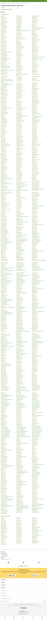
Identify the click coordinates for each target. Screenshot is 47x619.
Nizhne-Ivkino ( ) (19, 262)
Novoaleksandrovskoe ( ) (21, 270)
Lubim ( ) (3, 215)
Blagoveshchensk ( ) (19, 54)
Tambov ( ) (3, 420)
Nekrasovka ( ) (4, 257)
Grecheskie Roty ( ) (20, 121)
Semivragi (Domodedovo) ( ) (6, 365)
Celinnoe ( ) (19, 67)
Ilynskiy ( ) (34, 130)
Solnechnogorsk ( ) (36, 395)
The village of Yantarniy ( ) (20, 435)
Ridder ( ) (34, 533)
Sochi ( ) (18, 385)
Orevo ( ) (3, 296)
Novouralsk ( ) (4, 284)
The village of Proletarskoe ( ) (36, 431)
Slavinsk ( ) (19, 381)
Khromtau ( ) (19, 529)
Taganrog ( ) (3, 419)
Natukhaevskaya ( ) (20, 253)
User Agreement (4, 595)
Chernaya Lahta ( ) (36, 74)
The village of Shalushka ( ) (20, 432)
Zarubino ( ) (34, 500)
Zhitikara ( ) (34, 542)
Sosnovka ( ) (35, 398)
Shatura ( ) (3, 374)
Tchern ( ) (18, 423)
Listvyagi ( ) (34, 211)
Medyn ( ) (3, 228)
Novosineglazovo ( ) (36, 282)
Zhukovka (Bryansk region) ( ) (21, 508)
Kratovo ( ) (19, 192)
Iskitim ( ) (3, 134)
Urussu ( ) (18, 453)
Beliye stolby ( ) (35, 46)
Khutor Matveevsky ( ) (35, 154)
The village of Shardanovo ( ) (36, 432)
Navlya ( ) (34, 253)
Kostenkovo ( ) (19, 178)
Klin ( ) (2, 165)
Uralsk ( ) (2, 541)
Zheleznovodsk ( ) (4, 506)
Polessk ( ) (3, 320)
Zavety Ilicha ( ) (19, 501)
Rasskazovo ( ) (4, 337)
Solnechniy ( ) (35, 394)
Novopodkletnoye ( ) (5, 278)
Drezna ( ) (19, 92)
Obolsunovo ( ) (19, 288)
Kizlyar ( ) (18, 163)
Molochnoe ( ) (4, 236)
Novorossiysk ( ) (19, 278)
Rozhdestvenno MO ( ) (20, 346)
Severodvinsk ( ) (35, 370)
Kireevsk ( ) (3, 158)
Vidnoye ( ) (3, 469)
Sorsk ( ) (3, 398)
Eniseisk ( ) (3, 105)
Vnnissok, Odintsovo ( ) (36, 472)
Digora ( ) (34, 524)
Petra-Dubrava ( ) (4, 311)
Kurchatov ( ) (4, 199)
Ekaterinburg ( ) (34, 98)
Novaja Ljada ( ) (19, 267)
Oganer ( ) (3, 291)
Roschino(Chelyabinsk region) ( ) (38, 342)
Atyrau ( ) (18, 521)
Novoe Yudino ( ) (35, 274)
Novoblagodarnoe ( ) (5, 272)
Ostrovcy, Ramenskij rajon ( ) (6, 299)
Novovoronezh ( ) (20, 284)
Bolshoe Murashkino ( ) (5, 58)
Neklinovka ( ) (35, 256)
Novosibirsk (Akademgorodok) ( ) (7, 280)
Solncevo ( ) (19, 394)
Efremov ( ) (34, 97)
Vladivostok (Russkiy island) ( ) (22, 472)
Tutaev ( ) (3, 447)
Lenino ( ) (18, 204)
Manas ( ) (34, 223)
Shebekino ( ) (19, 374)
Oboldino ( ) (35, 287)
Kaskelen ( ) (35, 528)
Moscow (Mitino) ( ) (4, 240)
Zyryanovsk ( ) (4, 544)
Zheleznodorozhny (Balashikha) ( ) (7, 505)
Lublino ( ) (19, 215)
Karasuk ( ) (3, 149)
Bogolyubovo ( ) (19, 55)
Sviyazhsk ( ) (34, 416)
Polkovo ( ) (34, 320)
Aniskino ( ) (34, 25)
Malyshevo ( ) (4, 223)
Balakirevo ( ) (3, 39)
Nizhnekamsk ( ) (35, 262)
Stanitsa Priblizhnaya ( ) (5, 404)
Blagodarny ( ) (4, 54)
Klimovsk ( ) (35, 163)
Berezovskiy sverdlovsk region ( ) (6, 51)
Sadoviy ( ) (34, 353)
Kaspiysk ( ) (34, 150)
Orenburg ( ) (34, 295)
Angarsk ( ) (3, 25)
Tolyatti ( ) (18, 439)
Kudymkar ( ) (18, 196)
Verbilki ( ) (19, 464)
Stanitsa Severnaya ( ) (20, 404)
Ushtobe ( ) (19, 541)
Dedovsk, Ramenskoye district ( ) (7, 84)
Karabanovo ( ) (3, 147)
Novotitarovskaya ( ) (5, 283)
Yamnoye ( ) (4, 489)
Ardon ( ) (3, 29)
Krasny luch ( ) (35, 190)
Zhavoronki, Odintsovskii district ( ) (38, 504)
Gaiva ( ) (3, 110)
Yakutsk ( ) (18, 488)
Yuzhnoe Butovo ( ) (20, 497)
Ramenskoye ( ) (35, 334)
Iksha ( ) (3, 130)
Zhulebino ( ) (19, 509)
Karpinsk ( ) (34, 149)
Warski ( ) (3, 485)
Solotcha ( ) (34, 396)
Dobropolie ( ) (4, 89)
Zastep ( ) (3, 501)
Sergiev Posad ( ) (19, 366)
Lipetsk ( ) (18, 209)
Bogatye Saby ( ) (4, 55)
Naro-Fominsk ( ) (35, 252)
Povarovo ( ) (35, 323)
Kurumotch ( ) (19, 200)
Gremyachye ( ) (4, 122)
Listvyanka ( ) (4, 212)
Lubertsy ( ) (34, 213)
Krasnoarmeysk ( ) (35, 183)
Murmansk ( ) (34, 245)
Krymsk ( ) (3, 195)
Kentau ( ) (3, 529)
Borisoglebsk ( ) (34, 58)
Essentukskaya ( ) (4, 106)
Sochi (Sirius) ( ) (4, 390)
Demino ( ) (34, 84)
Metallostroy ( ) (35, 229)
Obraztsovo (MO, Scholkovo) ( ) (37, 288)
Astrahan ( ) (34, 33)
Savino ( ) (18, 361)
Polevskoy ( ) (19, 320)
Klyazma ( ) (34, 165)
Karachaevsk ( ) (19, 147)
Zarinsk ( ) (19, 500)
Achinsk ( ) (3, 17)
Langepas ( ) (35, 203)
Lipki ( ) (34, 209)
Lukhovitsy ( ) (4, 216)
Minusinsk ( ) (19, 233)
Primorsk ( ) (19, 325)
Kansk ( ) (33, 146)
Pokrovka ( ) (35, 319)
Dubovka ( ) (19, 93)
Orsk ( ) (18, 296)
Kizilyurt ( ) (3, 163)
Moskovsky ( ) (4, 244)
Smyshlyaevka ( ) (19, 383)
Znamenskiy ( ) (35, 510)
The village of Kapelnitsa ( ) (36, 428)
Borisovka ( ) (19, 59)
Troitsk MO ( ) (4, 443)
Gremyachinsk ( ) (35, 121)
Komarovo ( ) (35, 171)
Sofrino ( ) (3, 392)
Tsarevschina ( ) (35, 443)
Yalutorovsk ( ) (35, 488)
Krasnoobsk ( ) (19, 187)
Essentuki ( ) (34, 105)
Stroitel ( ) (18, 411)
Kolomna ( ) (3, 170)
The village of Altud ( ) (4, 427)
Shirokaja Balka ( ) (4, 377)
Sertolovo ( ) (19, 369)
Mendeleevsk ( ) (4, 229)
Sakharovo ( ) (34, 354)
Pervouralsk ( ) (34, 308)
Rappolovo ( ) (19, 336)
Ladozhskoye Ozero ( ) (5, 203)
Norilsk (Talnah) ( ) (35, 266)
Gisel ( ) (34, 114)
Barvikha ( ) (3, 42)
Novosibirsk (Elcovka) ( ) (20, 280)
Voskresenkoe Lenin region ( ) (21, 481)
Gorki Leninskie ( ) (35, 117)
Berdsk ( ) (3, 50)
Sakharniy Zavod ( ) (20, 354)
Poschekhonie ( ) (20, 323)
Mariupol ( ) (3, 224)
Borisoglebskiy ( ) (4, 59)
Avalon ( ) (3, 34)
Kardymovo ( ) (19, 149)
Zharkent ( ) (3, 542)
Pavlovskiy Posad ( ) (5, 304)
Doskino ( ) (3, 92)
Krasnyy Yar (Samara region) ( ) (6, 192)
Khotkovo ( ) (19, 154)
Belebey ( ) (19, 45)
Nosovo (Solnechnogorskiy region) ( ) (7, 267)
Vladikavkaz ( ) (34, 469)
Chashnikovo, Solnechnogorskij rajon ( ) (8, 70)
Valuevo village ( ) (4, 461)
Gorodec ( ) (19, 118)
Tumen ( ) (18, 445)
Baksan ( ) (3, 38)
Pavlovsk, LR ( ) (19, 303)
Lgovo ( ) (18, 208)
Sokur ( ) (34, 392)
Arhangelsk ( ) (18, 29)
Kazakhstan (3, 7)
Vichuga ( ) (34, 468)
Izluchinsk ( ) (35, 137)
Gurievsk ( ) (34, 125)
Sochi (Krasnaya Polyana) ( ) (21, 387)
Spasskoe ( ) (4, 402)
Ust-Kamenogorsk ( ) (36, 541)
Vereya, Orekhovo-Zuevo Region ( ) (7, 465)
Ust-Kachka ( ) (35, 457)
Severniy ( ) (3, 370)
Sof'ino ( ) (34, 390)
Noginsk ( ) (34, 265)
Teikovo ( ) (3, 424)
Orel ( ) (17, 295)
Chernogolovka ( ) (4, 76)
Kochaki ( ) (19, 166)
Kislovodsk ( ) (18, 162)
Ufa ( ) (33, 449)
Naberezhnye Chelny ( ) (20, 249)
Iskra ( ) (18, 134)
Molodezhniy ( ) (19, 236)
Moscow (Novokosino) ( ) (36, 240)
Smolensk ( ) (34, 382)
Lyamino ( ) (3, 217)
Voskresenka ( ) (4, 481)
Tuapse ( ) (34, 444)
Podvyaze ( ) (19, 319)
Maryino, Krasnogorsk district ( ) (37, 224)
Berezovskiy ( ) (35, 50)
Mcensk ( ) (34, 225)
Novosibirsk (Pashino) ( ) (5, 282)
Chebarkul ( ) (19, 70)
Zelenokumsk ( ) (19, 504)
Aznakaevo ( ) (34, 34)
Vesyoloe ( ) (19, 468)
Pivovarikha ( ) (19, 315)
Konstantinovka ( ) (4, 175)
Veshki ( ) (3, 468)
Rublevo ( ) (34, 346)
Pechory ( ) (18, 304)
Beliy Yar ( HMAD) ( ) (20, 46)
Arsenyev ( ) (4, 31)
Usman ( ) (18, 455)
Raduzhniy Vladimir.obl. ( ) (5, 334)
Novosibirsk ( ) (34, 279)
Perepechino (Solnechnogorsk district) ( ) (8, 307)
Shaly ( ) (33, 373)
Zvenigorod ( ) (4, 512)
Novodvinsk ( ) (19, 274)
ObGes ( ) (3, 287)
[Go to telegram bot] (23, 562)
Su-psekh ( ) (19, 412)
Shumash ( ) (34, 377)
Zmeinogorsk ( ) (4, 510)
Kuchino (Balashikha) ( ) (36, 195)
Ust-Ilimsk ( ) (19, 457)
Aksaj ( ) (34, 18)
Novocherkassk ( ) (35, 272)
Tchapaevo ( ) (4, 423)
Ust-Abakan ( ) (4, 457)
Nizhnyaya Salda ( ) (20, 265)
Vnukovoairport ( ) (19, 473)
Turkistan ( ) (34, 540)
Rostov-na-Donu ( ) (35, 345)
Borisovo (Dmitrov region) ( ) (37, 59)
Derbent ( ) (19, 85)
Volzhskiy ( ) (34, 477)
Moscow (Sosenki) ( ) (36, 241)
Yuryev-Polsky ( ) (20, 496)
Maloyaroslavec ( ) (35, 221)
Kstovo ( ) (18, 195)
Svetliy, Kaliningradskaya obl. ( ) (37, 415)
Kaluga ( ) (34, 142)
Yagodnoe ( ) (34, 485)
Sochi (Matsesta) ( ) (35, 389)
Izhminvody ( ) (19, 137)
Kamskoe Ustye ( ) (36, 145)
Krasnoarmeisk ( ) (20, 183)
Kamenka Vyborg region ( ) (6, 145)
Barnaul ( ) (18, 41)
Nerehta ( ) (34, 257)
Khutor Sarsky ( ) (4, 155)
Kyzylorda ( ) (4, 532)
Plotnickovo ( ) (19, 316)
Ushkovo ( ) (34, 453)
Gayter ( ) (18, 113)
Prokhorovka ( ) (35, 327)
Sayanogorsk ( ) (35, 361)
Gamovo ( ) (19, 110)
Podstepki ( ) (3, 319)
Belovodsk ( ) (35, 47)
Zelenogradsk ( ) (4, 504)
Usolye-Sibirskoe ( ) (4, 456)
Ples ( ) (34, 315)
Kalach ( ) (3, 141)
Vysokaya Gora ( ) (35, 484)
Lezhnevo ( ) (35, 207)
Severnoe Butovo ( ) (20, 370)
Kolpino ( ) (18, 170)
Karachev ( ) (35, 147)
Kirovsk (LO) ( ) (19, 159)
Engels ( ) (34, 104)
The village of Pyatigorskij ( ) (5, 432)
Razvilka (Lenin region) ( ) (36, 337)
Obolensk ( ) (4, 288)
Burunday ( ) (19, 524)
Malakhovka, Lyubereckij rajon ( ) (22, 221)
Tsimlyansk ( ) (4, 444)
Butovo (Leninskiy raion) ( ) (5, 66)
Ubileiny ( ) (19, 448)
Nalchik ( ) (18, 252)
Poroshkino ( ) (3, 323)
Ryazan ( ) (34, 349)
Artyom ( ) (3, 33)
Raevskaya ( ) (18, 334)
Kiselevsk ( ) (4, 162)
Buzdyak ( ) (34, 66)
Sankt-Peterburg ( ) (19, 358)
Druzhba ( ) (34, 92)
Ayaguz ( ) (34, 521)
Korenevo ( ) (34, 175)
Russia (17, 7)
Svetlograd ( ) (19, 416)
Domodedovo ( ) (4, 90)
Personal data (3, 590)
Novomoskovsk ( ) (35, 276)
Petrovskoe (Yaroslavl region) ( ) (6, 312)
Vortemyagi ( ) (35, 480)
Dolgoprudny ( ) (35, 89)
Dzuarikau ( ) (19, 97)
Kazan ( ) (18, 151)
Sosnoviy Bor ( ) (19, 398)
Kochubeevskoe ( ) (5, 167)
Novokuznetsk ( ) (4, 276)
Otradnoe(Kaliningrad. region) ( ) (7, 300)
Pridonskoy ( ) (35, 324)
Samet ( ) (34, 357)
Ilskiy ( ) (18, 130)
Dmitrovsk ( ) (19, 88)
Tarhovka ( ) (19, 420)
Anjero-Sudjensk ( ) (4, 26)
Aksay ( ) (18, 517)
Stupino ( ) (3, 412)
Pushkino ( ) (4, 331)
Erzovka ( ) (19, 105)
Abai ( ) (3, 517)
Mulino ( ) (3, 245)
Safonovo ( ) (4, 354)
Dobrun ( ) (18, 89)
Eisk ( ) (17, 98)
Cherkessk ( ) (3, 74)
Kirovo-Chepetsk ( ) (4, 159)
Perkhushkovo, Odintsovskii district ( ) (38, 307)
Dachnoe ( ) (18, 80)
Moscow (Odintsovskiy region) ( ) (7, 241)
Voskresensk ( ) (34, 481)
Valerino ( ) (34, 460)
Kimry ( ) (18, 155)
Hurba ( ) (3, 129)
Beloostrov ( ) (3, 47)
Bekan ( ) (34, 43)
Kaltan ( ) (18, 142)
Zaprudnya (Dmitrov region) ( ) (6, 500)
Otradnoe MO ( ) (35, 299)
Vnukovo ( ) (3, 473)
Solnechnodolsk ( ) (20, 395)
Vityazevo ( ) (19, 469)
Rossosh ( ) (3, 345)
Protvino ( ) (34, 328)
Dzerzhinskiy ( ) (35, 96)
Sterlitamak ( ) (35, 408)
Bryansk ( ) (18, 62)
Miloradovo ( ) (35, 232)
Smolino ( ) (3, 383)
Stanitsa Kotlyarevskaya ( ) (20, 403)
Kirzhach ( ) (19, 161)
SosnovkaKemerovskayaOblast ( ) (6, 399)
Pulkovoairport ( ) (19, 329)
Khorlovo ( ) (3, 154)
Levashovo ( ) (18, 207)
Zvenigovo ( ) (19, 512)
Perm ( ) (2, 308)
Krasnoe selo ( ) (4, 186)
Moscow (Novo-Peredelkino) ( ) (21, 240)
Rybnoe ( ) (34, 350)
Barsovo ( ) (34, 41)
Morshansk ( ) (35, 237)
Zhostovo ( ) (3, 508)
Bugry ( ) (33, 62)
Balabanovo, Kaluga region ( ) (21, 38)
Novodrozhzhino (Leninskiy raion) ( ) (7, 274)
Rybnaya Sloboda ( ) (20, 350)
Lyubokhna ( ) (4, 219)
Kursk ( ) (2, 200)
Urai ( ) (34, 452)
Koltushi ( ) (3, 171)
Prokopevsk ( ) (4, 328)
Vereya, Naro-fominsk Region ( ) (38, 464)
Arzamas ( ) (18, 33)
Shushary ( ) (34, 378)
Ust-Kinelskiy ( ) (4, 459)
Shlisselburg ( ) (19, 377)
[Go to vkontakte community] (8, 562)
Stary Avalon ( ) (3, 408)
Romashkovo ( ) (19, 342)
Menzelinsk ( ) (19, 229)
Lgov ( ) (3, 208)
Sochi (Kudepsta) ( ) (36, 387)
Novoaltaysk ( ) (35, 270)
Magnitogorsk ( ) (4, 220)
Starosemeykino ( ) (36, 407)
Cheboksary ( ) (34, 70)
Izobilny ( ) (3, 138)
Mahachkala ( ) (19, 220)
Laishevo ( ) (18, 203)
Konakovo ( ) (3, 174)
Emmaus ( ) (3, 104)
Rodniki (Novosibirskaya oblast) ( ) (22, 341)
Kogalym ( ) (19, 167)
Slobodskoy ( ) (19, 382)
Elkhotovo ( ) (19, 102)
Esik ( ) (18, 525)
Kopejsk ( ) (19, 175)
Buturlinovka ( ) (19, 66)
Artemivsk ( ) (34, 31)
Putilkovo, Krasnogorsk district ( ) (37, 331)
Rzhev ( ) (2, 353)
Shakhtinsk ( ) (4, 536)
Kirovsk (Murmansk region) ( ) (36, 159)
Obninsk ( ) (18, 287)
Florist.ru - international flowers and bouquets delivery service (23, 612)
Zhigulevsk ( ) (34, 506)
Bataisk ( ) (34, 42)
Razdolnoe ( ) (19, 337)
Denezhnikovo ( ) (4, 85)
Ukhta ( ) (18, 451)
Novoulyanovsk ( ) (35, 283)
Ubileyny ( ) (34, 448)
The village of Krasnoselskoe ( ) (6, 431)
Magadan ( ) (34, 219)
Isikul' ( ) (34, 133)
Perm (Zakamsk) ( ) (20, 308)
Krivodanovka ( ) (35, 192)
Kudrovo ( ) (3, 196)
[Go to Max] (38, 562)
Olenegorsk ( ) (35, 292)
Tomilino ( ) (3, 440)
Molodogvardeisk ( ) (36, 236)
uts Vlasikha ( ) (4, 513)
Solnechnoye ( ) (4, 396)
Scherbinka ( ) (35, 362)
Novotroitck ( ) (19, 283)
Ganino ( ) (34, 110)
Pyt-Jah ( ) (19, 333)
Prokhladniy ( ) (19, 327)
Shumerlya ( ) (4, 378)
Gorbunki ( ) (3, 117)
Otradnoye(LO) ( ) (19, 300)
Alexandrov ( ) (4, 22)
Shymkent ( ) (35, 536)
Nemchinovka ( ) (19, 257)
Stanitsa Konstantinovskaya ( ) (6, 403)
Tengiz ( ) (3, 540)
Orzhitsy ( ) (34, 296)
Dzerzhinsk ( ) (18, 96)
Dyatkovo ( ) (4, 96)
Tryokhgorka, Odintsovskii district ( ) (22, 443)
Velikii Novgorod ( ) (4, 464)
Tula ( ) (2, 445)
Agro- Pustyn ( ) (4, 18)
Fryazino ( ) (3, 109)
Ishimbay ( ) (18, 133)
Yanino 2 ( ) (34, 489)
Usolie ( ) (34, 455)
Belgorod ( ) (34, 45)
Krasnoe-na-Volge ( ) (20, 186)
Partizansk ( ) (4, 303)
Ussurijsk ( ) (34, 456)
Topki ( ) (34, 440)
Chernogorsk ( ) (19, 76)
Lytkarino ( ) (34, 217)
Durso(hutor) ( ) (19, 94)
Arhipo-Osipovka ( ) (36, 29)
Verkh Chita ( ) (19, 465)
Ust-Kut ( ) (18, 459)
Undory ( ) (19, 452)
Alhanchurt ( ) (34, 22)
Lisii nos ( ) (3, 211)
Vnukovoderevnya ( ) (36, 473)
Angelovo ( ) (19, 25)
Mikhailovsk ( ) (19, 232)
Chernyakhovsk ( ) (35, 76)
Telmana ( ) (34, 424)
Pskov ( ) (2, 329)
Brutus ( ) (3, 62)
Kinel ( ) (3, 157)
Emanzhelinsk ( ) (35, 102)
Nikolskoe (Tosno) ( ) (5, 262)
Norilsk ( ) (3, 266)
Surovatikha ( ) (4, 415)
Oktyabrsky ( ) (4, 292)
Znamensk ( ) (19, 510)
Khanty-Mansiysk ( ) (19, 153)
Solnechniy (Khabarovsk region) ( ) (7, 395)
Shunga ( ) (18, 378)
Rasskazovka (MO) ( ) (36, 336)
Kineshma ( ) (18, 157)
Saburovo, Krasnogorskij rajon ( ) (22, 353)
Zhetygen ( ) (19, 542)
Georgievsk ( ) (19, 114)
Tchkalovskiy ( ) (35, 423)
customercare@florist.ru (5, 559)
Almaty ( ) (18, 520)
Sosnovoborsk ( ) (19, 399)
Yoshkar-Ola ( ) (34, 492)
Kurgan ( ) (18, 199)
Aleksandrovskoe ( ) (5, 21)
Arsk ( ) (18, 31)
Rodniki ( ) (3, 341)
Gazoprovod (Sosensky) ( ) (36, 113)
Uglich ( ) (3, 451)
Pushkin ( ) (34, 329)
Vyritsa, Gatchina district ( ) (21, 484)
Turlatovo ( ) (34, 445)
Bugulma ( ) (3, 63)
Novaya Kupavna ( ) (36, 267)
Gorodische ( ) (35, 118)
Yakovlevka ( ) (4, 488)
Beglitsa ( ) (19, 43)
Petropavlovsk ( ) (19, 533)
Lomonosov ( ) (35, 212)
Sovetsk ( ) (34, 399)
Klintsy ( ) (18, 165)
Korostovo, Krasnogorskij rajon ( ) (6, 178)
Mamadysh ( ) (19, 223)
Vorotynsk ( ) (4, 480)
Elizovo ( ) (3, 102)
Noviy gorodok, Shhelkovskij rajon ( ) (38, 269)
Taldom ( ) (34, 419)
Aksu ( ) (34, 517)
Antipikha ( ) (19, 26)
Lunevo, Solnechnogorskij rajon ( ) (22, 216)
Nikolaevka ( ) (19, 260)
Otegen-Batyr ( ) (35, 532)
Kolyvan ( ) (19, 171)
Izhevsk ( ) (3, 137)
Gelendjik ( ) (3, 114)
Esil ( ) (33, 525)
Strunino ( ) (34, 411)
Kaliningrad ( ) (3, 142)
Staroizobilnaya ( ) (20, 407)
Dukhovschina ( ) (4, 94)
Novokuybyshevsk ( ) (36, 275)
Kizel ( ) (34, 162)
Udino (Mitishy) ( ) (20, 449)
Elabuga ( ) (3, 100)
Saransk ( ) (34, 358)
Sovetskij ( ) (18, 400)
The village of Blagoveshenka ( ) (21, 427)
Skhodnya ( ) (3, 381)
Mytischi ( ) (3, 249)
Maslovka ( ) (4, 225)
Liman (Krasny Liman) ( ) (5, 209)
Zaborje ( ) (34, 497)
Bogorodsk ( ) (35, 55)
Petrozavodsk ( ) (19, 312)
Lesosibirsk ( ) (3, 207)
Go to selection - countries (6, 9)
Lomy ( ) (3, 213)
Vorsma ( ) (19, 480)
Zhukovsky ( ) (4, 509)
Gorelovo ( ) (19, 117)
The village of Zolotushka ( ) (36, 436)
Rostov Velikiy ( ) (19, 345)
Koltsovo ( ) (34, 170)
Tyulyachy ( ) (4, 448)
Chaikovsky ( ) (34, 67)
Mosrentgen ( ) (19, 244)
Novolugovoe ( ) (19, 276)
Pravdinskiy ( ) (19, 324)
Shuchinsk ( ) (19, 536)
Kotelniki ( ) (18, 179)
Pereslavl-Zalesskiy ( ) (20, 307)
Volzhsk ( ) (18, 477)
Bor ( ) (18, 58)
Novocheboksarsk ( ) (20, 272)
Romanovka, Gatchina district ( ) (37, 341)
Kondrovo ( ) (35, 174)
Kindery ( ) (34, 155)
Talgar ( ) (34, 537)
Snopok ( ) (3, 385)
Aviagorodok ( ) (19, 34)
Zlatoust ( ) (34, 509)
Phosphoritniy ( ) (35, 312)
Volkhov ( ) (3, 476)
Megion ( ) (19, 228)
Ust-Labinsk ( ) (35, 459)
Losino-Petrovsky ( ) (20, 213)
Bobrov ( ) (34, 54)
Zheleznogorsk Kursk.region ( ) (37, 505)
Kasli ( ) (18, 150)
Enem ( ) (18, 104)
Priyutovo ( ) (4, 327)
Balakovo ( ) (18, 39)
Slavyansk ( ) (35, 381)
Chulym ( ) (19, 79)
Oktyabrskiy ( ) (35, 291)
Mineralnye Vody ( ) (5, 233)
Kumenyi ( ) (34, 196)
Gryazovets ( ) (35, 122)
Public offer (3, 593)
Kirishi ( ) (18, 158)
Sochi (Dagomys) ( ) (5, 386)
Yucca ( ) (2, 493)
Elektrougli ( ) (19, 101)
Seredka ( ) (18, 365)
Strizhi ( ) (3, 411)
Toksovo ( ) (3, 439)
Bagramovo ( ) (4, 37)
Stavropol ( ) (18, 408)
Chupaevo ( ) (34, 79)
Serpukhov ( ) (3, 369)
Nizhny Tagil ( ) (3, 265)
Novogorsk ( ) (3, 275)
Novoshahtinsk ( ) (20, 279)
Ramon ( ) (3, 336)
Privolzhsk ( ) (35, 325)
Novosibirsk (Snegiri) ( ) (20, 282)
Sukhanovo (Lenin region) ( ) (37, 412)
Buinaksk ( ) (35, 63)
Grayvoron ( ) (4, 121)
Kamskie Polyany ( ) (20, 145)
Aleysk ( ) (18, 22)
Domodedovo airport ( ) (20, 90)
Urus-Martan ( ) (4, 453)
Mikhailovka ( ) (4, 232)
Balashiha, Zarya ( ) (36, 39)
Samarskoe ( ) (19, 357)
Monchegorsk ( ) (4, 237)
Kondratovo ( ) (19, 174)
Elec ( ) (17, 100)
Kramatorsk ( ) (4, 182)
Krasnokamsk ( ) (4, 187)
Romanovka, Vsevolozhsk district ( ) (7, 342)
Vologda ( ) (3, 477)
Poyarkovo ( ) (3, 324)
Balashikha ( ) (4, 41)
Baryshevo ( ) (19, 42)
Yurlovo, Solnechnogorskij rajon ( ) (7, 496)
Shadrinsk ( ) (4, 373)
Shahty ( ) (18, 373)
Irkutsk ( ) (3, 133)
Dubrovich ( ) (35, 93)
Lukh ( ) (34, 215)
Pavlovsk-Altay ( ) (35, 303)
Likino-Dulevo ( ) (35, 208)
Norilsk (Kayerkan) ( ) (20, 266)
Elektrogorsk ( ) (35, 100)
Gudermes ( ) (4, 125)
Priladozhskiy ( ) (4, 325)
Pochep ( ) (34, 316)
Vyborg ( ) (3, 484)
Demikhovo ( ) (19, 84)
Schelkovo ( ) (19, 362)
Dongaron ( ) (34, 90)
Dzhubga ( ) (4, 97)
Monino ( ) (19, 237)
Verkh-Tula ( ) (35, 465)
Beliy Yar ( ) (3, 46)
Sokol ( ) (18, 392)
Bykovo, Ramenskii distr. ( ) (5, 67)
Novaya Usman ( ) (4, 269)
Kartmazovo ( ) (4, 150)
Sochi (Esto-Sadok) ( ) (20, 386)
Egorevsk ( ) (4, 98)
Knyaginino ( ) (4, 166)
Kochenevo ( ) (35, 166)
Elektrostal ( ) (4, 101)
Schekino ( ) (4, 362)
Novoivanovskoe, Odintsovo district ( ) (22, 275)
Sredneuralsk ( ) (35, 402)
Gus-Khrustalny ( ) (4, 126)
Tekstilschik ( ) (19, 424)
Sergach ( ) (3, 366)
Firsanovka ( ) (35, 106)
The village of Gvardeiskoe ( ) (21, 428)
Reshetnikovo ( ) (4, 340)
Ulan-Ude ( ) (34, 451)
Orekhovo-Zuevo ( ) (5, 295)
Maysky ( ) (18, 225)
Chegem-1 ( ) (3, 71)
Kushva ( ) (34, 200)
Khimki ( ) (34, 153)
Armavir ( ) (34, 30)
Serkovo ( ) (34, 366)
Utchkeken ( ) (3, 460)
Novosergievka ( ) (4, 279)
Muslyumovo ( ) (4, 248)
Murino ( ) (18, 245)
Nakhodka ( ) (3, 252)
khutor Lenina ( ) (35, 512)
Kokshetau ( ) (35, 529)
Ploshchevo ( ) (3, 316)
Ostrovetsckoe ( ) (19, 299)
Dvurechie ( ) (34, 94)
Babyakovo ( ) (35, 35)
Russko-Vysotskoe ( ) (5, 349)
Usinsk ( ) (3, 455)
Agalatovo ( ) (34, 17)
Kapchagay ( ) (4, 528)
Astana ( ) (3, 521)
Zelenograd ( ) (35, 502)
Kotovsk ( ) (34, 179)
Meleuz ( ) (34, 228)
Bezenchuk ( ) (35, 51)
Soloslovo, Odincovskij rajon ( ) (21, 396)
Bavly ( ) (3, 43)
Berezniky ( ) (18, 50)
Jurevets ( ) (19, 138)
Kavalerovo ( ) (4, 151)
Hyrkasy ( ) (18, 129)
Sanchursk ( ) (4, 358)
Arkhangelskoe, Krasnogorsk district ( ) (23, 30)
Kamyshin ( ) (4, 146)
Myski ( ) (34, 248)
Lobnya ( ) (19, 212)
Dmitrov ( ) (3, 88)
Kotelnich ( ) (4, 179)
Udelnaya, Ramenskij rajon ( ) (6, 449)
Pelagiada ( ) (35, 304)
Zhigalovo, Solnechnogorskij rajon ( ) (22, 506)
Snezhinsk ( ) (34, 383)
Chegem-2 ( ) (18, 71)
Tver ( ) (33, 447)
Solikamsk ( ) (4, 394)
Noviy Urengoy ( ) (19, 269)
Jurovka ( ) (34, 138)
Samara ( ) (3, 357)
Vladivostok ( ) (3, 472)
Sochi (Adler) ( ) (35, 385)
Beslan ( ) (18, 51)
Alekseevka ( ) (19, 21)
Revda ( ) (34, 340)
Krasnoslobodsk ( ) (35, 187)
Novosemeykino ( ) (35, 278)
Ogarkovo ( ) (19, 291)
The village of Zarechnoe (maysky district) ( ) (23, 436)
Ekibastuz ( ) (3, 525)
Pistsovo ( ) (3, 315)
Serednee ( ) (34, 365)
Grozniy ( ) (18, 122)
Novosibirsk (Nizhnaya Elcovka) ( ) (38, 280)
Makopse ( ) (4, 221)
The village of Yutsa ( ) (35, 435)
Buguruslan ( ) (18, 63)
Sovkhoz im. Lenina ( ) (36, 400)
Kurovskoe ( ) (35, 199)
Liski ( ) (17, 211)
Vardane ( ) (19, 461)
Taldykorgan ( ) (19, 537)
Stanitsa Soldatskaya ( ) (36, 404)
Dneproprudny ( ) (35, 88)
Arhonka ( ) (3, 30)
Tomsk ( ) (18, 440)
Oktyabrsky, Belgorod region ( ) (22, 292)
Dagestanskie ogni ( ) (36, 80)
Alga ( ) (3, 520)
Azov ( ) (3, 35)
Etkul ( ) (18, 106)
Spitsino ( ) (19, 402)
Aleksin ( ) (34, 21)
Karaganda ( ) (18, 528)
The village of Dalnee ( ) (5, 428)
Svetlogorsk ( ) (4, 416)
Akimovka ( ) (19, 18)
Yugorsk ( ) (34, 493)
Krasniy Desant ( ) (35, 182)
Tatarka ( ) (34, 420)
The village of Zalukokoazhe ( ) (6, 436)
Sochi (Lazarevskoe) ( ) (5, 389)
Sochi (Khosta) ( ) (4, 387)
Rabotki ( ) (34, 333)
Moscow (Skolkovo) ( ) (20, 241)
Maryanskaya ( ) (19, 224)
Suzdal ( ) (18, 415)
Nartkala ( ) (3, 253)
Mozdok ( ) (34, 244)
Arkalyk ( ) (34, 520)
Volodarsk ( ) (19, 476)
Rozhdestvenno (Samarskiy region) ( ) (7, 346)
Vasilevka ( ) (34, 461)
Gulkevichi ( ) (19, 125)
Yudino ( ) (18, 493)
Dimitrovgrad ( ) (34, 85)
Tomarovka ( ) (35, 439)
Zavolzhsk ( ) (34, 501)
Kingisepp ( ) (35, 157)
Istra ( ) (34, 134)
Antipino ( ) (34, 26)
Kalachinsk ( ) (35, 141)
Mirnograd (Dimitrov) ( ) (36, 233)
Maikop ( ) (34, 220)
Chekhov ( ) (34, 71)
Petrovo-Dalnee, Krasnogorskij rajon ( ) (38, 311)
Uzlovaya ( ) (18, 460)
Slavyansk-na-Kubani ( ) (5, 382)
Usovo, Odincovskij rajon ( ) (21, 456)
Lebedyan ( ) (4, 204)
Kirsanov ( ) (3, 161)
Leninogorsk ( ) (34, 204)
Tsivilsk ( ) (18, 444)
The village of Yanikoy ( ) (5, 435)
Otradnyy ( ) (35, 300)
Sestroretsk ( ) (35, 369)
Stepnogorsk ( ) (4, 537)
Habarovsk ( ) (34, 126)
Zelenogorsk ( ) (19, 502)
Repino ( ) (3, 338)
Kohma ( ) (34, 167)
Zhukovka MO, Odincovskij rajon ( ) (38, 508)
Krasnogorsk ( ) (35, 186)
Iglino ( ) (34, 129)
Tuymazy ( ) (18, 447)
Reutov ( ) (18, 340)
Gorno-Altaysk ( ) (4, 118)
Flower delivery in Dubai (5, 598)
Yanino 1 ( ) (18, 489)
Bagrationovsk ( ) (20, 37)
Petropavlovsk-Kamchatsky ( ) (21, 311)
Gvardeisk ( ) (19, 126)
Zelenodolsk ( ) (4, 502)
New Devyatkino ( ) (4, 260)
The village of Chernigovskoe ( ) (37, 427)
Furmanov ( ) (19, 109)
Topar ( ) (18, 540)
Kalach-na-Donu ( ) (20, 141)
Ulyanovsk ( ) (3, 452)
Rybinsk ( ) (3, 350)
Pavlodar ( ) (3, 533)
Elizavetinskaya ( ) (35, 101)
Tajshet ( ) (18, 419)
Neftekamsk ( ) (3, 256)
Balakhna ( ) (35, 38)
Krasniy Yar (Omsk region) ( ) (6, 183)
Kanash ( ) (18, 146)
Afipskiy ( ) (19, 17)
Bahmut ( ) (34, 37)
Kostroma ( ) (34, 178)
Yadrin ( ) (18, 485)
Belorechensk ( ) (19, 47)
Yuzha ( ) (34, 496)
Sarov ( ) (3, 361)
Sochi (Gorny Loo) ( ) (36, 386)
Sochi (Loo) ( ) (19, 389)
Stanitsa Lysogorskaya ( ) (36, 403)
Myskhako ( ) (19, 248)
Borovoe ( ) (3, 524)
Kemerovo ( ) (3, 153)
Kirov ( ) (33, 158)
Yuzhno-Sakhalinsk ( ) (4, 497)
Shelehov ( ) (35, 374)
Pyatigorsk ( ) (3, 333)
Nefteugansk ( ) (19, 256)
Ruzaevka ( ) (19, 349)
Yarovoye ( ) (4, 492)
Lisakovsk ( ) (19, 532)
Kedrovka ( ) (35, 151)
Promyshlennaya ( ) (20, 328)
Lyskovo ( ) (18, 217)
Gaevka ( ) (34, 109)
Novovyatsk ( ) (35, 284)
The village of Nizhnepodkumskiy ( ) (22, 431)
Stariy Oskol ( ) (3, 407)
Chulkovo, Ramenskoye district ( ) (6, 79)
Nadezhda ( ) (34, 249)
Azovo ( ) (18, 35)
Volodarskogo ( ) (35, 476)
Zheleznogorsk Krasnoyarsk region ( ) (22, 505)
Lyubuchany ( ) (19, 219)
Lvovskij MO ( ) (35, 216)
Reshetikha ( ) (35, 338)
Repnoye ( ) (19, 338)
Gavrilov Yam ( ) (4, 113)
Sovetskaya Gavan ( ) (4, 400)
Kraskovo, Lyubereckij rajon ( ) (21, 182)
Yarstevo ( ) (18, 492)
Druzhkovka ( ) (4, 93)
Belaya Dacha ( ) (4, 45)
